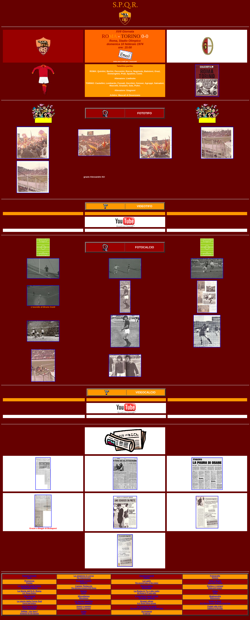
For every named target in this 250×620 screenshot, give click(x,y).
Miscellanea (84, 596)
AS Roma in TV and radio (146, 593)
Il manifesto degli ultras (146, 596)
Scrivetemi (146, 611)
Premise (29, 583)
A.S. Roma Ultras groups (146, 603)
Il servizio (126, 416)
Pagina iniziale (29, 576)
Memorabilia (147, 586)
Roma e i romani (215, 586)
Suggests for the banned (29, 613)
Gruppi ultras (146, 601)
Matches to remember (83, 603)
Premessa (29, 581)
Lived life (29, 598)
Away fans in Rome (215, 583)
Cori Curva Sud (29, 606)
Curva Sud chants (29, 608)
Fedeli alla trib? (215, 606)
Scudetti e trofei (84, 581)
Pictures (215, 578)
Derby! (84, 591)
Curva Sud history (29, 603)
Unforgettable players (29, 588)
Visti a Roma (215, 581)
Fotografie (215, 576)
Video (215, 591)
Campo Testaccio (83, 586)
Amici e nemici (84, 606)
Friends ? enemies (84, 608)
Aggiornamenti (146, 576)
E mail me (146, 613)
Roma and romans (215, 588)
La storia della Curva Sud (29, 601)
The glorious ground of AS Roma (83, 588)
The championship (84, 578)
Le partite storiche (84, 601)
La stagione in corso (84, 576)
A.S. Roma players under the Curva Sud (215, 603)
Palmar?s (83, 583)
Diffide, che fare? (29, 611)
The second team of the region (146, 583)
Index (29, 578)
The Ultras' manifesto (147, 598)
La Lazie (147, 581)
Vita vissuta (29, 596)
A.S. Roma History (29, 593)
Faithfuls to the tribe (215, 608)
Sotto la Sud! (215, 601)
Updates (146, 578)
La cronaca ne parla (146, 606)
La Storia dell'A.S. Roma (29, 591)
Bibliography (215, 598)
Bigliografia (215, 596)
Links (83, 611)
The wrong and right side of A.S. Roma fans (146, 608)
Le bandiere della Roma (29, 586)
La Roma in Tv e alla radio (146, 591)
